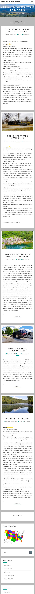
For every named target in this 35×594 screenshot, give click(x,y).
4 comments (26, 259)
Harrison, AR (7, 565)
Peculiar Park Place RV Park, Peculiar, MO (17, 30)
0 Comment (26, 34)
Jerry (19, 34)
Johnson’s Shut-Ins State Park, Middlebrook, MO (17, 255)
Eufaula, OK (7, 572)
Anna (18, 259)
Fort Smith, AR (8, 568)
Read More (18, 316)
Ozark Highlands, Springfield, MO (17, 350)
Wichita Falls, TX (8, 579)
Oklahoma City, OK (9, 575)
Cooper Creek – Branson (17, 419)
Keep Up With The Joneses (10, 2)
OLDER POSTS (17, 515)
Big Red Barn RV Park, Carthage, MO (17, 137)
